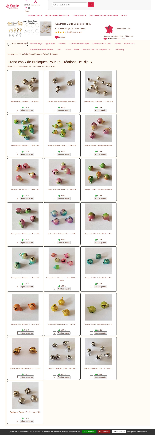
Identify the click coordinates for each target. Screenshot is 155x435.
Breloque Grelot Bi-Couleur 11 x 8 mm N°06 (98, 145)
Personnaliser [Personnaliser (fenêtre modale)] (119, 432)
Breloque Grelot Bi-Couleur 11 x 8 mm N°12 (98, 233)
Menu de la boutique (18, 43)
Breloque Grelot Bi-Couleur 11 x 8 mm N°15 (98, 277)
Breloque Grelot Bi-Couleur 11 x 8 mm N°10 (25, 233)
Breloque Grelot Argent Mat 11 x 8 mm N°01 (25, 101)
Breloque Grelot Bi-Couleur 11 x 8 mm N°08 (62, 189)
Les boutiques (13, 54)
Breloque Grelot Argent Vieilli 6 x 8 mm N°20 (62, 368)
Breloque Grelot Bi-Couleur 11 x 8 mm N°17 (62, 324)
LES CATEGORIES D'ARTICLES (57, 15)
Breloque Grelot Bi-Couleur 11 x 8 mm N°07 (25, 189)
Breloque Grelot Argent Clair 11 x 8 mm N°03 (98, 101)
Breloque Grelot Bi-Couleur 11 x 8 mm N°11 (62, 233)
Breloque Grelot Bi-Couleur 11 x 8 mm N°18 (98, 324)
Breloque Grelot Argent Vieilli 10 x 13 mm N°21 (98, 368)
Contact (62, 37)
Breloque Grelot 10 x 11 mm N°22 (25, 412)
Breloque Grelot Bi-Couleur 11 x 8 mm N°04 (25, 145)
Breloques (54, 54)
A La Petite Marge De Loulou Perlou (34, 54)
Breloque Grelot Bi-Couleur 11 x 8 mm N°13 (25, 277)
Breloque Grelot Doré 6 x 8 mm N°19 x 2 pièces (25, 368)
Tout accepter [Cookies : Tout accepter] (89, 432)
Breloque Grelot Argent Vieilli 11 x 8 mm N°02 (62, 101)
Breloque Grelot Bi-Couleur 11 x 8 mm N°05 (62, 145)
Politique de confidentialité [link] (137, 432)
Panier (141, 5)
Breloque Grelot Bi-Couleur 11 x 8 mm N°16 (25, 324)
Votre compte (132, 5)
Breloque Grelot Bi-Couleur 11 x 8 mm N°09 (98, 189)
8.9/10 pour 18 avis (68, 32)
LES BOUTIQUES (35, 15)
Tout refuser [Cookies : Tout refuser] (104, 432)
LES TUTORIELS (79, 15)
